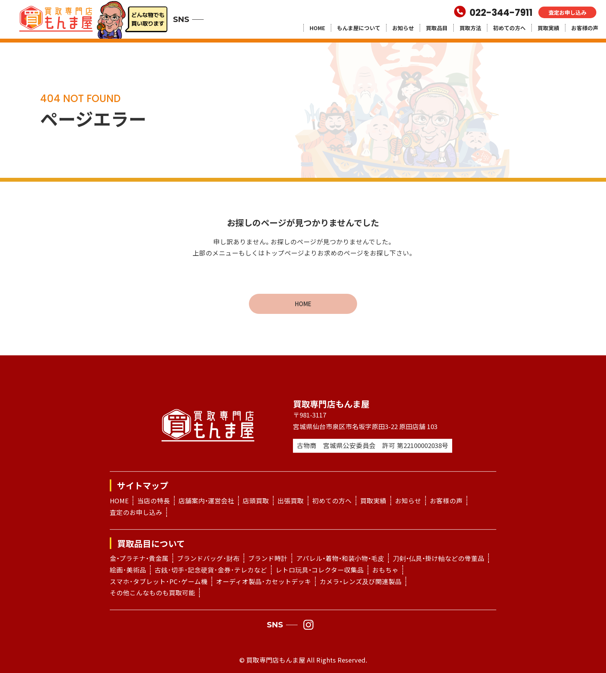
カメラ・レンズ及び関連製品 (361, 581)
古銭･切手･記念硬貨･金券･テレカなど (211, 569)
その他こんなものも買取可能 (152, 593)
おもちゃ (385, 569)
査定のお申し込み (136, 512)
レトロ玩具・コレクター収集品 (320, 569)
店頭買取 (256, 500)
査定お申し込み (567, 12)
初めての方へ (509, 28)
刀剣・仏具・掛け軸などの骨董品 (438, 558)
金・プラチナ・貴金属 (139, 558)
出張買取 (290, 500)
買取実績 (548, 28)
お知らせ (403, 28)
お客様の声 (584, 28)
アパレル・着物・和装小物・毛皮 (340, 558)
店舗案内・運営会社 (206, 500)
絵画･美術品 (128, 569)
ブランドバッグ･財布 (208, 558)
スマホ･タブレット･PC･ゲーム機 (159, 581)
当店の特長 (153, 500)
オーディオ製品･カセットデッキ (263, 581)
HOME (317, 28)
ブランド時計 (268, 558)
